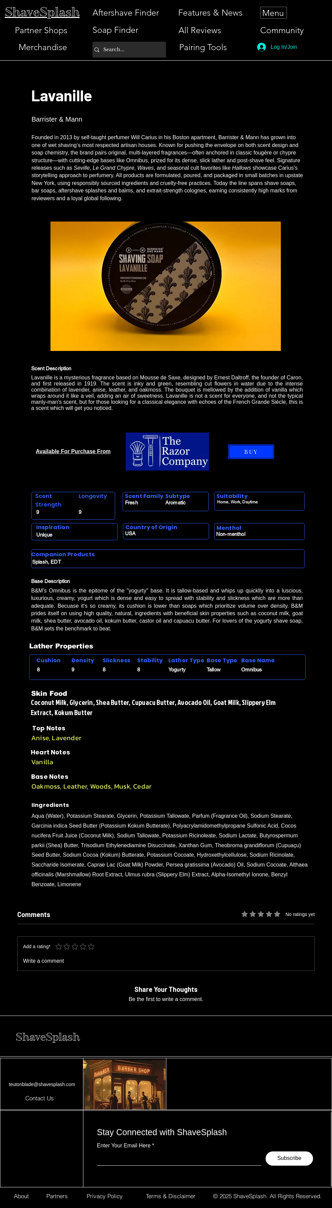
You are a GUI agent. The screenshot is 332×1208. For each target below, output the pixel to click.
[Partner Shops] (41, 30)
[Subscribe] (289, 1158)
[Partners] (57, 1196)
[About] (21, 1196)
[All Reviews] (200, 30)
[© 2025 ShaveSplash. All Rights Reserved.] (267, 1196)
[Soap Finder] (115, 30)
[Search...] (127, 50)
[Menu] (273, 13)
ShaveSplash (48, 1037)
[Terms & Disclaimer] (170, 1196)
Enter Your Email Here (123, 1145)
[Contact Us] (40, 1098)
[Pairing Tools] (203, 47)
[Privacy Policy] (104, 1196)
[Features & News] (210, 12)
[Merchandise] (43, 47)
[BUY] (251, 451)
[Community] (285, 30)
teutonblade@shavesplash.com (42, 1084)
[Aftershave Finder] (125, 12)
